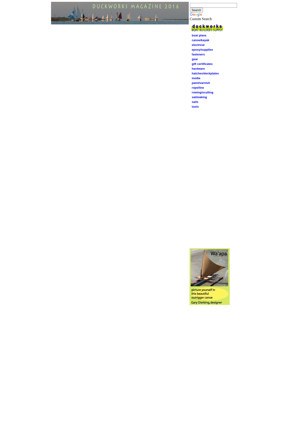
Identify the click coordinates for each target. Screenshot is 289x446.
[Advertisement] (209, 177)
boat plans (199, 35)
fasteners (197, 54)
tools (195, 106)
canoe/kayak (199, 40)
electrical (197, 45)
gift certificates (201, 64)
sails (195, 102)
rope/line (196, 87)
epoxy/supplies (202, 49)
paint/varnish (199, 83)
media (196, 78)
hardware (197, 68)
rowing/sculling (201, 92)
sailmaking (199, 97)
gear (193, 59)
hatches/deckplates (205, 73)
